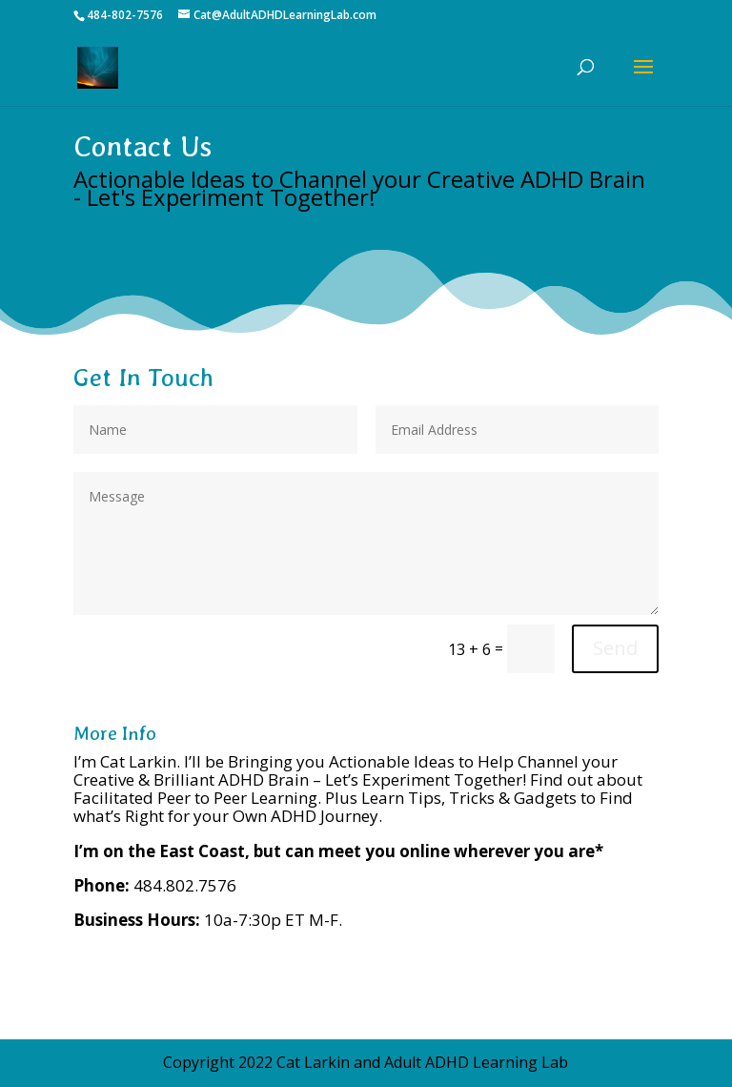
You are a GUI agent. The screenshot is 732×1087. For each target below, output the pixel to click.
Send (615, 648)
